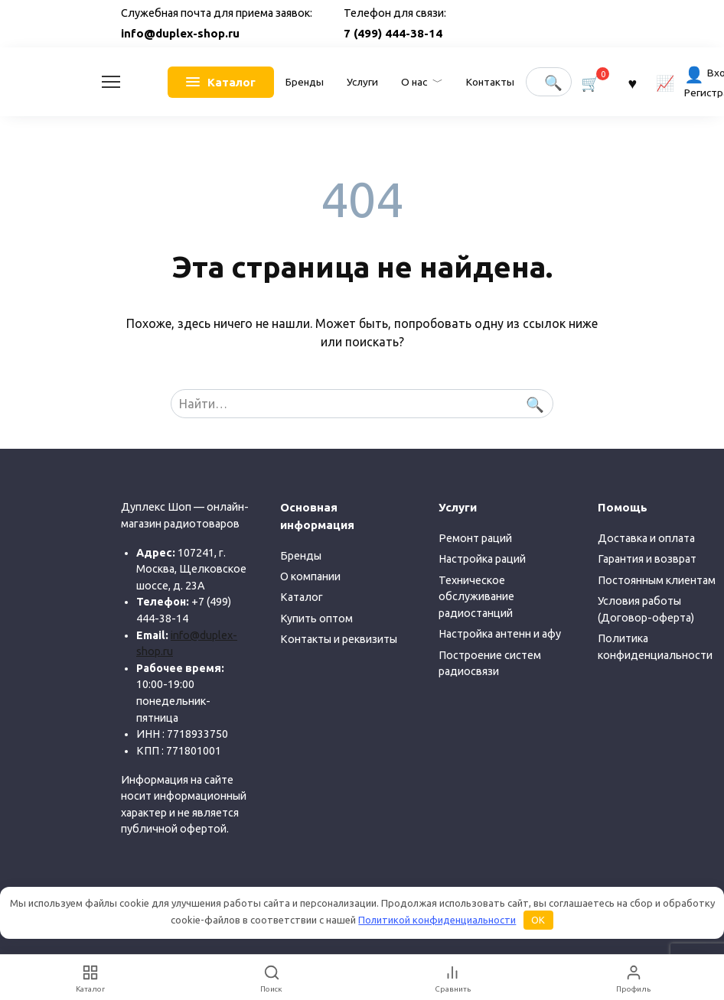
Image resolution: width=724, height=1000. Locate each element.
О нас (414, 82)
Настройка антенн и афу (500, 634)
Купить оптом (316, 618)
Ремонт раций (475, 538)
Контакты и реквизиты (338, 639)
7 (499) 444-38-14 (393, 33)
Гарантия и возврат (647, 559)
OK (538, 919)
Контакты (490, 82)
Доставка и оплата (646, 538)
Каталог (301, 597)
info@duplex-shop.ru (180, 33)
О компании (310, 576)
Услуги (362, 82)
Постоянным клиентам (657, 580)
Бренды (304, 82)
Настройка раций (482, 559)
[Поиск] (272, 977)
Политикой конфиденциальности (437, 919)
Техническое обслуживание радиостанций (476, 596)
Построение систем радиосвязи (490, 663)
